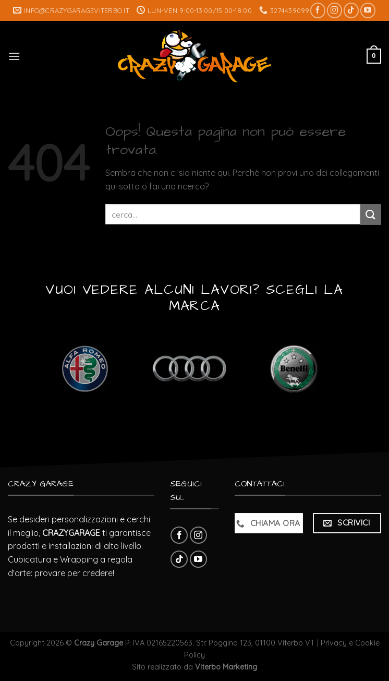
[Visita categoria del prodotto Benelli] (294, 368)
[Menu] (14, 56)
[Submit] (370, 214)
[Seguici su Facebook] (317, 10)
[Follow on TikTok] (351, 10)
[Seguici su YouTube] (367, 10)
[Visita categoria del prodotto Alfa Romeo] (85, 368)
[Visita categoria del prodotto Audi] (189, 368)
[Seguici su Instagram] (334, 10)
